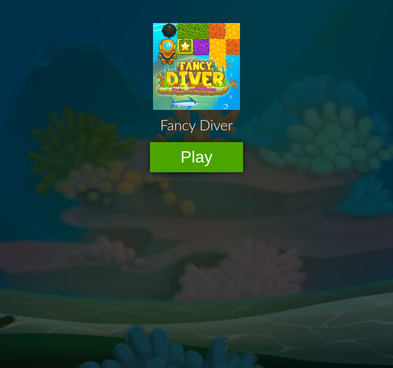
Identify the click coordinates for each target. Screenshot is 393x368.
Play (197, 157)
